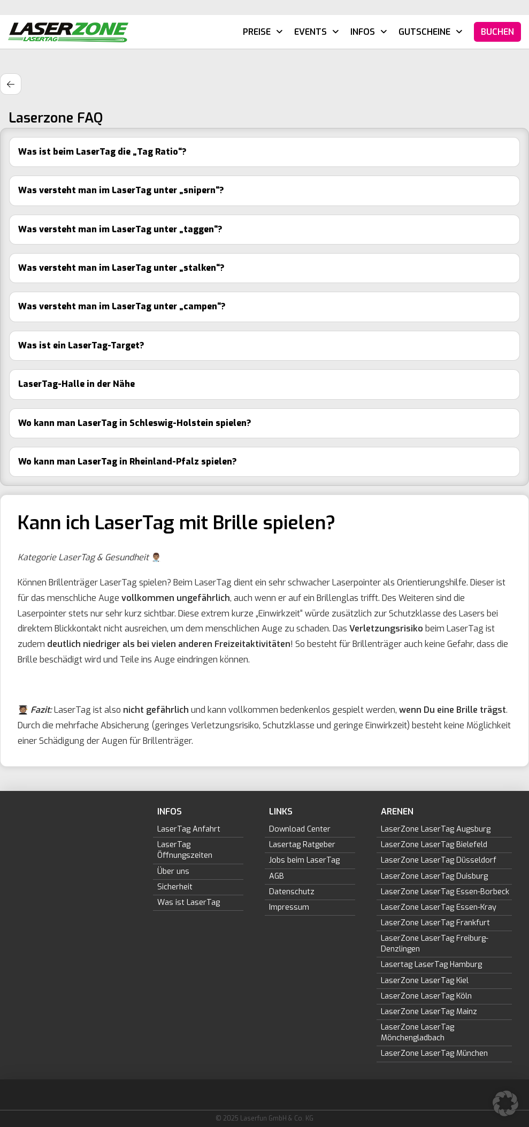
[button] (505, 1103)
